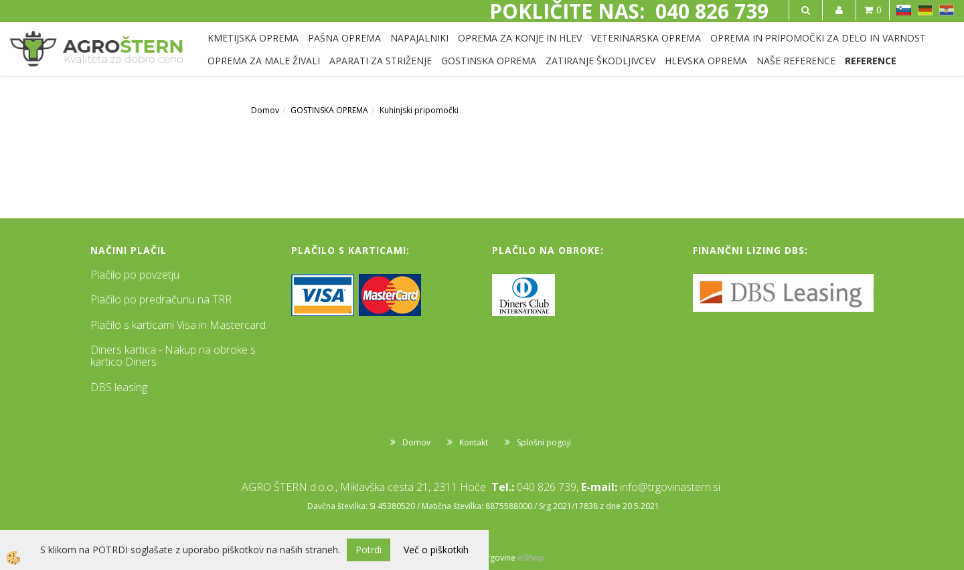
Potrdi (368, 549)
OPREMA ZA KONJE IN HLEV (520, 37)
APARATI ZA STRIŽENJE (380, 60)
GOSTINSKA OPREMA (488, 60)
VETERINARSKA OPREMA (646, 37)
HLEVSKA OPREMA (706, 60)
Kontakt (473, 442)
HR (946, 10)
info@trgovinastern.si (670, 487)
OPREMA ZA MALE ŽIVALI (264, 60)
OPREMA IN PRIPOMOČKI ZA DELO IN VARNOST (818, 37)
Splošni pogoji (544, 442)
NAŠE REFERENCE (795, 60)
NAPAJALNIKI (419, 37)
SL (903, 10)
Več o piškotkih (436, 549)
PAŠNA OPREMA (344, 37)
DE (925, 10)
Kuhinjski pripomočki (419, 110)
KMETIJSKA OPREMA (253, 37)
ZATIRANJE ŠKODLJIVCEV (600, 60)
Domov (265, 110)
